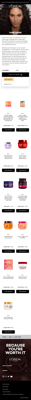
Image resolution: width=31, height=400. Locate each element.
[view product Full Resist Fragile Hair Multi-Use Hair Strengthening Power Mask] (22, 210)
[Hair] (10, 337)
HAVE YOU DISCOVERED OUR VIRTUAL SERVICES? (16, 2)
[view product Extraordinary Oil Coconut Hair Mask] (8, 332)
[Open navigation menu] (28, 6)
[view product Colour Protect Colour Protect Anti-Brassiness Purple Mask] (8, 210)
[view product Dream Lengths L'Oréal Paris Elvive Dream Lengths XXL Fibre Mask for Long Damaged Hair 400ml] (8, 130)
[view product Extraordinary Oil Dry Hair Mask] (8, 251)
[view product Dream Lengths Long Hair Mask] (22, 251)
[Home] (4, 337)
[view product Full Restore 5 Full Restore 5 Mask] (22, 291)
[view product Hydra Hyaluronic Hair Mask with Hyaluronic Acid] (8, 170)
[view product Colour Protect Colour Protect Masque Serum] (22, 170)
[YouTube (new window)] (11, 376)
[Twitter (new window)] (8, 376)
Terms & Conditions (6, 391)
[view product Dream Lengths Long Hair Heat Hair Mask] (8, 291)
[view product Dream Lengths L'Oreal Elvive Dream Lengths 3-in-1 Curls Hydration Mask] (22, 130)
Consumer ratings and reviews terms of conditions (12, 394)
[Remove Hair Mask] (9, 79)
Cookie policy (5, 386)
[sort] (21, 70)
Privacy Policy (5, 389)
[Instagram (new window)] (3, 376)
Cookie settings (5, 384)
